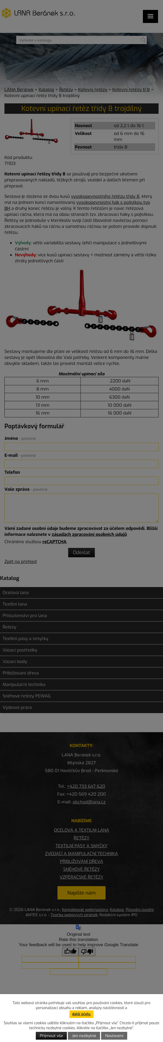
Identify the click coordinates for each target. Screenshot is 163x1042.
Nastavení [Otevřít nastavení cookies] (114, 1035)
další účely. (81, 1014)
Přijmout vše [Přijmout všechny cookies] (51, 1035)
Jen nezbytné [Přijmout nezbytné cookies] (84, 1035)
